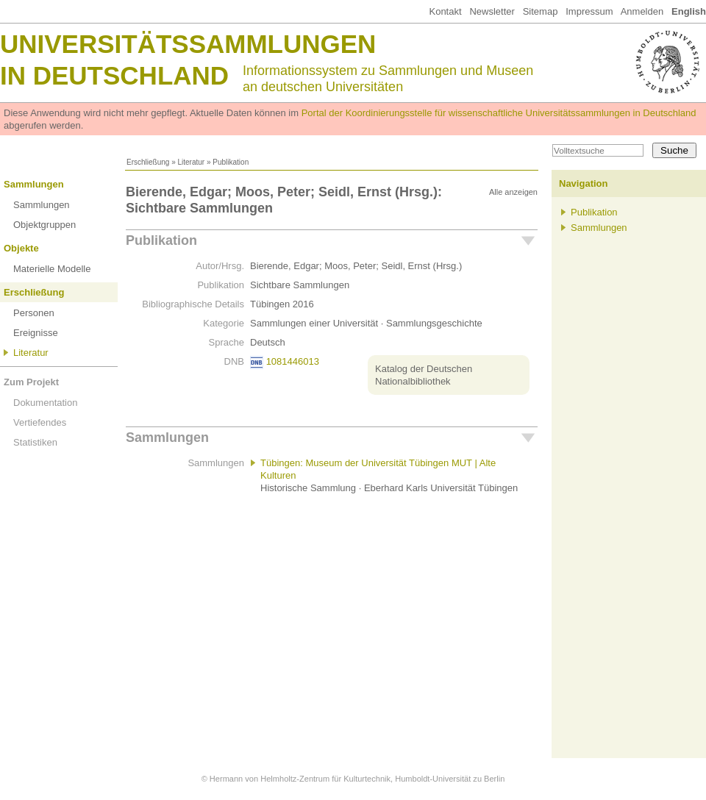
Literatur (190, 162)
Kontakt (445, 11)
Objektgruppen (44, 224)
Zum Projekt (31, 382)
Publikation (161, 240)
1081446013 (292, 361)
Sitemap (540, 11)
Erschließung (147, 162)
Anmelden (642, 11)
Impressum (589, 11)
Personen (33, 312)
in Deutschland (114, 75)
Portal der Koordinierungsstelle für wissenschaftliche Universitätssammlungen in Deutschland (499, 112)
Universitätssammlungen (188, 43)
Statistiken (35, 442)
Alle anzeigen (513, 192)
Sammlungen (34, 184)
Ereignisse (35, 332)
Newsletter (491, 11)
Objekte (21, 248)
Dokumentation (45, 402)
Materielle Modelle (52, 268)
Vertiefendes (39, 422)
